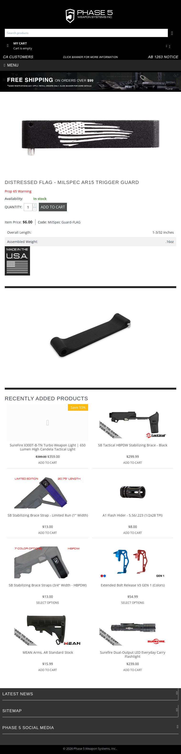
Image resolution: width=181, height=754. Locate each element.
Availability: (14, 198)
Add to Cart (53, 207)
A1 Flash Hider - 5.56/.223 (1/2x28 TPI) (132, 515)
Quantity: (13, 207)
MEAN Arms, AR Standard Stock (48, 653)
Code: (41, 222)
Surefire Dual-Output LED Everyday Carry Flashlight (132, 655)
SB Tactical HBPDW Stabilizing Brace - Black (132, 445)
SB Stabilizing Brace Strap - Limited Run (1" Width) (48, 515)
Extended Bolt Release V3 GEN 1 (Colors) (133, 585)
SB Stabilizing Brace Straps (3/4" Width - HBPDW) (47, 585)
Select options (47, 603)
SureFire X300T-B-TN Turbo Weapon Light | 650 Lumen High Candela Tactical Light (47, 447)
